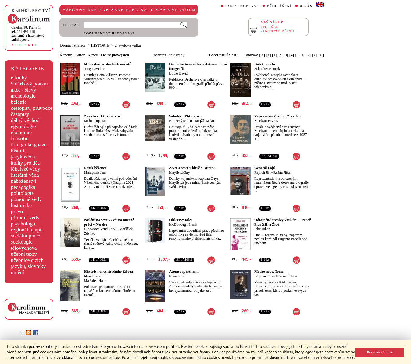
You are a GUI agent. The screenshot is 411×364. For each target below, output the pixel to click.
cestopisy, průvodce (32, 108)
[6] (303, 55)
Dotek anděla (264, 64)
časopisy (20, 114)
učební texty (24, 254)
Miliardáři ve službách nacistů (107, 64)
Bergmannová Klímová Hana (275, 276)
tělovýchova (24, 248)
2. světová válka (128, 45)
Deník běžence (95, 168)
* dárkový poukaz (30, 84)
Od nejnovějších (115, 55)
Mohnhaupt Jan (95, 121)
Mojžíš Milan (205, 121)
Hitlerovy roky (180, 220)
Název (93, 55)
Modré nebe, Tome (269, 271)
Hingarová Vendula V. (100, 229)
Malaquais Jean (95, 172)
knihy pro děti (25, 163)
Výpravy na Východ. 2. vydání (277, 116)
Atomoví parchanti (184, 271)
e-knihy (19, 78)
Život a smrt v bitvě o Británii (192, 168)
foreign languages (30, 144)
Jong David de (94, 69)
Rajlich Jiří (262, 172)
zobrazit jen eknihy (168, 55)
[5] (297, 55)
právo (17, 211)
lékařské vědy (25, 169)
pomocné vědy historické (26, 202)
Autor (80, 55)
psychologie (24, 224)
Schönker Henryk (267, 69)
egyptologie (23, 126)
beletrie (19, 102)
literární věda (25, 175)
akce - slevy (23, 90)
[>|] (321, 55)
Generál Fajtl (264, 168)
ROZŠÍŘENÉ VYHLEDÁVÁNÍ (109, 33)
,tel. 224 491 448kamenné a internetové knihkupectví (27, 33)
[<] (268, 55)
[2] (280, 55)
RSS (25, 334)
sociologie (22, 242)
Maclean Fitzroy (266, 121)
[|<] (262, 55)
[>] (314, 55)
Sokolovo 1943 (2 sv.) (185, 116)
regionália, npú (27, 230)
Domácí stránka (72, 45)
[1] (274, 55)
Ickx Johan (262, 229)
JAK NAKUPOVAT (242, 6)
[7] (308, 55)
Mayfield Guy (179, 172)
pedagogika (23, 187)
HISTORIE (100, 45)
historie (19, 151)
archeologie (23, 96)
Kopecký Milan (180, 121)
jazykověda (23, 157)
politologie (22, 193)
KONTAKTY (24, 45)
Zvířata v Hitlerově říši (102, 116)
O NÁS (306, 6)
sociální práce (25, 236)
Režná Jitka (282, 172)
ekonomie (21, 132)
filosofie (20, 138)
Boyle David (178, 73)
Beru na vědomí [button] (380, 352)
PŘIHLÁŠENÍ (279, 6)
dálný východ (25, 120)
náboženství (23, 181)
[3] (286, 55)
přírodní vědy (25, 217)
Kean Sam (176, 276)
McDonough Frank (183, 224)
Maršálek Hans (95, 281)
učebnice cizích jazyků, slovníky (28, 263)
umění (17, 272)
